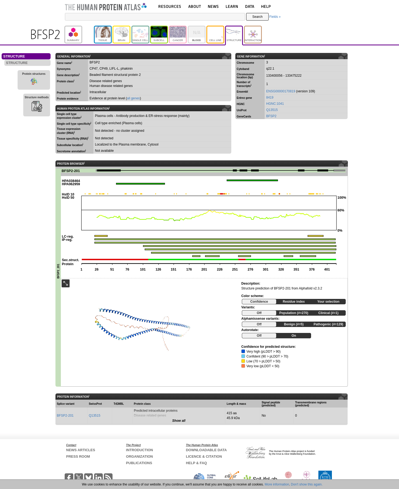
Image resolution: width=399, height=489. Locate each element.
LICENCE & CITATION (204, 456)
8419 (269, 97)
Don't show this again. (306, 484)
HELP (266, 6)
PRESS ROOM (78, 456)
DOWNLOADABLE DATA (206, 450)
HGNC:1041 (275, 104)
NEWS (213, 6)
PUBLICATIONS (139, 463)
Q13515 (272, 110)
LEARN (232, 6)
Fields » (275, 17)
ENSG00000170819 (280, 91)
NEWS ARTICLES (80, 450)
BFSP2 (271, 116)
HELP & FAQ (196, 463)
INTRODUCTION (139, 450)
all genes (133, 98)
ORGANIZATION (139, 456)
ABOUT (194, 6)
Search (257, 17)
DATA (249, 6)
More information (277, 484)
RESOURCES (169, 6)
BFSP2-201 (65, 415)
